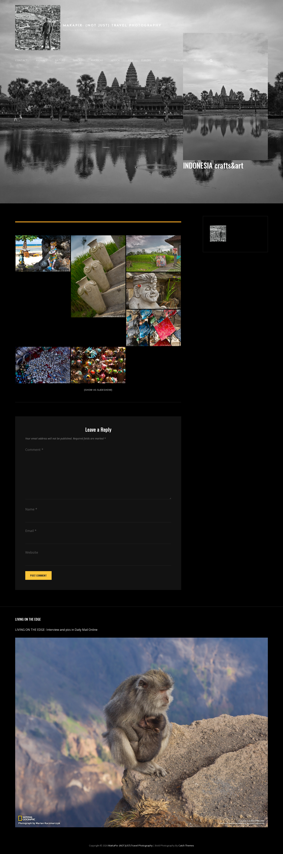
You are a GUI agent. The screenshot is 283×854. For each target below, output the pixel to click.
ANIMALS (41, 60)
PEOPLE (198, 60)
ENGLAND (180, 60)
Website (31, 552)
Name (31, 509)
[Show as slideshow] (98, 389)
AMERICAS (97, 60)
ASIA (130, 60)
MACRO (77, 60)
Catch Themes (186, 845)
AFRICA (115, 60)
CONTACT (21, 60)
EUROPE (146, 60)
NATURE (60, 60)
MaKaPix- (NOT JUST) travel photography (112, 25)
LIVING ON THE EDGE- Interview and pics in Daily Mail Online (56, 630)
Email (30, 531)
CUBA (162, 60)
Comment (34, 449)
